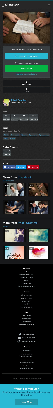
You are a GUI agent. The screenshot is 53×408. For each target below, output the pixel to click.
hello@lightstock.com (26, 368)
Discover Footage (26, 298)
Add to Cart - (26, 68)
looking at (33, 135)
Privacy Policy (26, 319)
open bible (15, 135)
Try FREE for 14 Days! (26, 277)
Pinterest (33, 167)
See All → (6, 226)
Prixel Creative (18, 100)
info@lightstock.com (26, 356)
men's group (44, 135)
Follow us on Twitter (28, 334)
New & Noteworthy (26, 307)
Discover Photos (26, 295)
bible (6, 135)
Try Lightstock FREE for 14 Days (26, 56)
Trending (26, 304)
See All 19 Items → (9, 181)
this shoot (24, 177)
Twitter (21, 167)
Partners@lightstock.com (26, 362)
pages (24, 135)
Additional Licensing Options (26, 74)
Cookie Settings (27, 322)
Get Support (26, 350)
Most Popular (26, 301)
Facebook (9, 167)
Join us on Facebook (28, 338)
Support (26, 280)
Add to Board (26, 83)
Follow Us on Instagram (28, 341)
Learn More (26, 402)
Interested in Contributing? (26, 286)
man (6, 138)
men (12, 138)
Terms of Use (26, 316)
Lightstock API (26, 283)
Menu (49, 5)
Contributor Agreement (26, 325)
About (26, 271)
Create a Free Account (26, 274)
